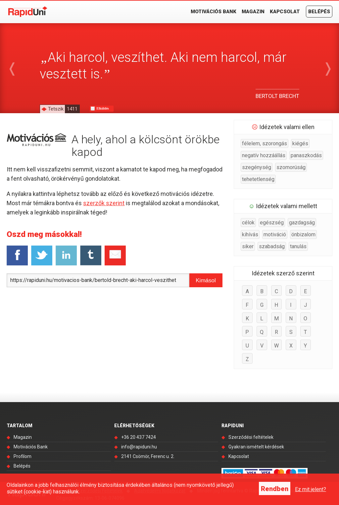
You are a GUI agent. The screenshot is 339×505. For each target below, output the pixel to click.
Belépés (319, 12)
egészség (272, 222)
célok (248, 222)
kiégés (300, 143)
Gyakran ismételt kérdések (256, 446)
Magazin (253, 12)
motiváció (275, 234)
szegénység (256, 167)
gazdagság (302, 222)
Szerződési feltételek (250, 437)
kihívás (250, 234)
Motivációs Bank (213, 12)
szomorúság (291, 167)
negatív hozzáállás (263, 155)
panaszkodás (306, 155)
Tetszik (63, 109)
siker (248, 246)
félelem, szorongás (264, 143)
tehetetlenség (258, 179)
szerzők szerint (103, 203)
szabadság (272, 246)
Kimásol (206, 280)
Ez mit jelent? (310, 489)
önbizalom (303, 234)
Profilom (22, 456)
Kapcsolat (285, 12)
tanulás (298, 246)
